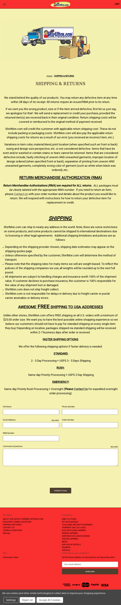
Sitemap (6, 533)
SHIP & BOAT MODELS (71, 544)
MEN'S (64, 542)
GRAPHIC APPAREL (70, 533)
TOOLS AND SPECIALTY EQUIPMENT (77, 525)
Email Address (31, 420)
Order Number (68, 420)
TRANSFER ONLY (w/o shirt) (74, 527)
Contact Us (21, 194)
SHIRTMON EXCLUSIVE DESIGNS (76, 536)
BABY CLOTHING (69, 519)
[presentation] (27, 476)
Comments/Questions (60, 446)
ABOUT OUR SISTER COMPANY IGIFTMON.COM (23, 519)
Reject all (27, 600)
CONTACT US (8, 527)
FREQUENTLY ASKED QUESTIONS (17, 522)
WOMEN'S (66, 547)
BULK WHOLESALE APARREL (74, 530)
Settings (11, 600)
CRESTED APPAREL (70, 539)
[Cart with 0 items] (117, 4)
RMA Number (8, 433)
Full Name (7, 407)
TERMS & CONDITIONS (12, 530)
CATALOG (66, 550)
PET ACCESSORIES (70, 522)
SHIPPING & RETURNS (12, 525)
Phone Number (68, 407)
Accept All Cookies (49, 600)
